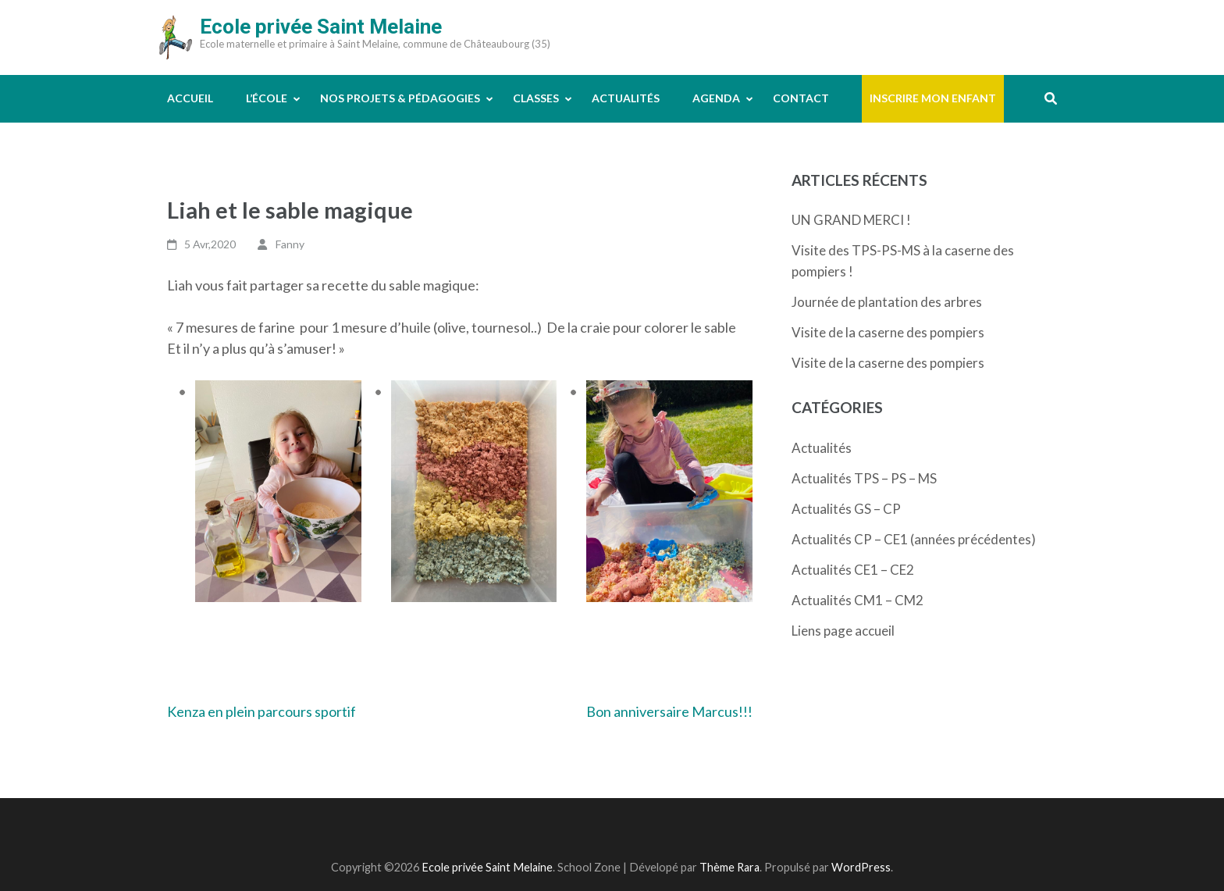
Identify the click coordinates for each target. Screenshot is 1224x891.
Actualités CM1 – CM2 (857, 600)
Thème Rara (729, 867)
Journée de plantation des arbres (887, 302)
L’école (266, 98)
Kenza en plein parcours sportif (261, 711)
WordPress (861, 867)
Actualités (626, 98)
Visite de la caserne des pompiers (888, 332)
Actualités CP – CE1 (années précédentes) (914, 539)
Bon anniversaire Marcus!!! (669, 711)
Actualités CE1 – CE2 (853, 569)
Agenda (716, 98)
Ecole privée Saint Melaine (321, 26)
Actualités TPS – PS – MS (864, 478)
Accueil (190, 98)
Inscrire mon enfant (933, 98)
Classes (536, 98)
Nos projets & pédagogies (400, 98)
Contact (801, 98)
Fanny (290, 244)
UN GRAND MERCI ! (851, 220)
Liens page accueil (843, 630)
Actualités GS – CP (846, 509)
